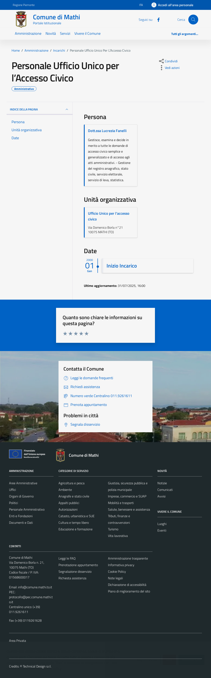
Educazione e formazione (76, 529)
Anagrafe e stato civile (74, 496)
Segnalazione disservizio (75, 571)
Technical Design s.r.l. (37, 666)
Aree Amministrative (23, 483)
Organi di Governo (21, 496)
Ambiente (65, 489)
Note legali (115, 578)
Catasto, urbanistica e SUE (77, 515)
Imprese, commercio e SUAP (127, 496)
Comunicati (165, 489)
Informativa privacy (121, 564)
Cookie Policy (117, 571)
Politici (13, 502)
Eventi (161, 530)
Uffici (12, 489)
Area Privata (17, 640)
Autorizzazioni (68, 509)
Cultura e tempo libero (74, 522)
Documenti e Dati (21, 522)
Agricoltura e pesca (71, 483)
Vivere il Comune (87, 33)
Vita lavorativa (118, 535)
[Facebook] (157, 19)
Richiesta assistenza (72, 578)
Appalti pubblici (69, 502)
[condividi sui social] (167, 61)
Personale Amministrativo (27, 509)
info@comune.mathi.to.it (35, 587)
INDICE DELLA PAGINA (39, 109)
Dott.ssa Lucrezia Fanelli (107, 130)
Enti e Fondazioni (21, 515)
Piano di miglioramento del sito (129, 591)
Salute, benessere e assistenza (129, 509)
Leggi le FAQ (67, 558)
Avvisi (161, 496)
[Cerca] (193, 19)
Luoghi (161, 523)
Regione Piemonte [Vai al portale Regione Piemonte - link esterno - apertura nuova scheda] (24, 5)
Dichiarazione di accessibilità (127, 584)
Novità (51, 33)
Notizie (162, 483)
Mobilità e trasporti (121, 502)
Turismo (113, 529)
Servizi (65, 33)
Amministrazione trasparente (128, 558)
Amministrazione (28, 33)
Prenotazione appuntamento (78, 564)
